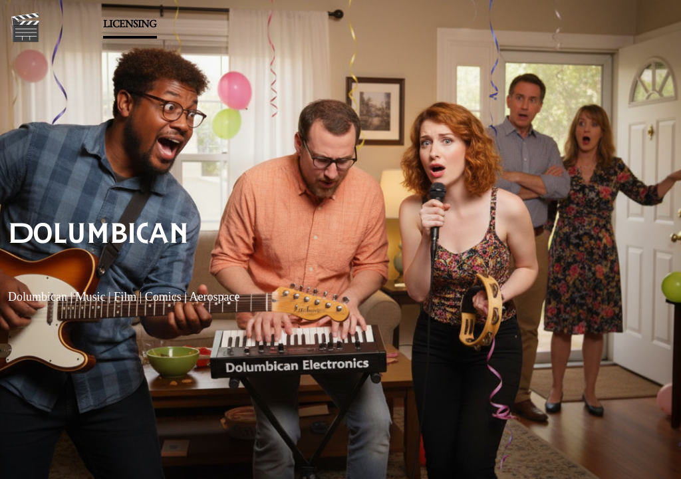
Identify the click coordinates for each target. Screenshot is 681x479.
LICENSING (130, 24)
